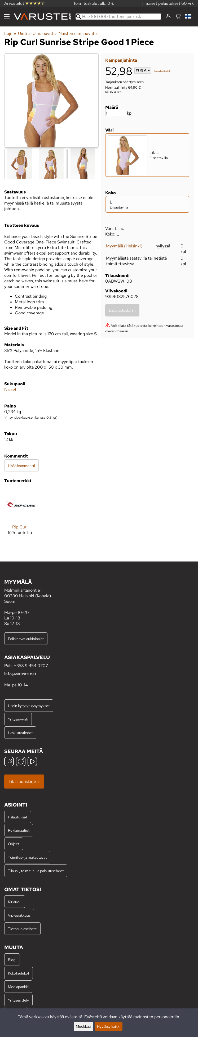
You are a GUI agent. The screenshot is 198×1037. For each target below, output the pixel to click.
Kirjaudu (14, 901)
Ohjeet (13, 843)
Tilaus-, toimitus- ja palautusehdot (36, 870)
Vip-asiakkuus (19, 915)
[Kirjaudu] (168, 16)
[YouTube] (32, 762)
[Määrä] (115, 113)
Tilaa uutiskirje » (24, 781)
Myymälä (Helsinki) (124, 246)
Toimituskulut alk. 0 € (94, 3)
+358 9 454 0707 (31, 665)
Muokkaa (83, 1026)
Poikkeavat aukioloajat (26, 638)
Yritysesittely (18, 1000)
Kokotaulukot (18, 973)
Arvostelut (24, 3)
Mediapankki (18, 986)
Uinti (24, 33)
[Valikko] (7, 16)
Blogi (12, 959)
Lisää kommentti (21, 465)
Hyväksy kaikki (108, 1026)
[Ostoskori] (178, 16)
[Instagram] (20, 762)
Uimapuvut (45, 33)
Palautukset (17, 816)
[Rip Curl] (19, 516)
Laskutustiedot (20, 732)
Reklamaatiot (18, 830)
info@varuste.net (20, 674)
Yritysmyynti (18, 719)
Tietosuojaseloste (22, 928)
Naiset (10, 389)
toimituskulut (162, 71)
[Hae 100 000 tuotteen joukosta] (118, 16)
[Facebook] (9, 762)
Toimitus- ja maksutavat (27, 857)
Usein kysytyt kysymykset (29, 705)
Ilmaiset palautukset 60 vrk (168, 3)
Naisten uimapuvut (78, 33)
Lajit (10, 33)
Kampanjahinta (121, 60)
